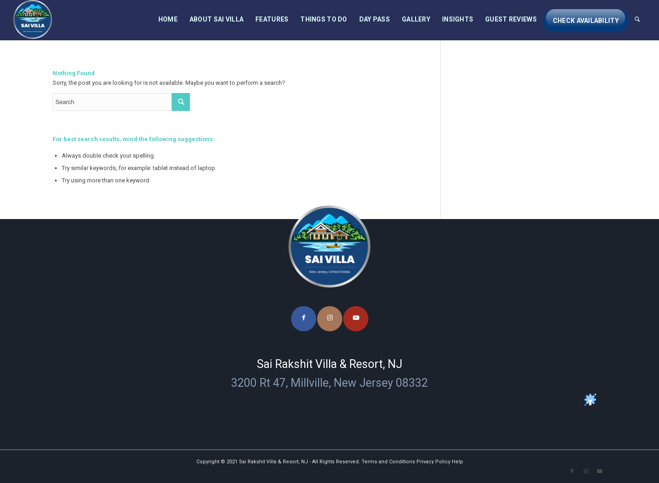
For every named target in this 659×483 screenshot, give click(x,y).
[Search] (637, 19)
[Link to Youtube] (355, 318)
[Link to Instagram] (329, 318)
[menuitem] (168, 19)
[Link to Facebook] (303, 318)
